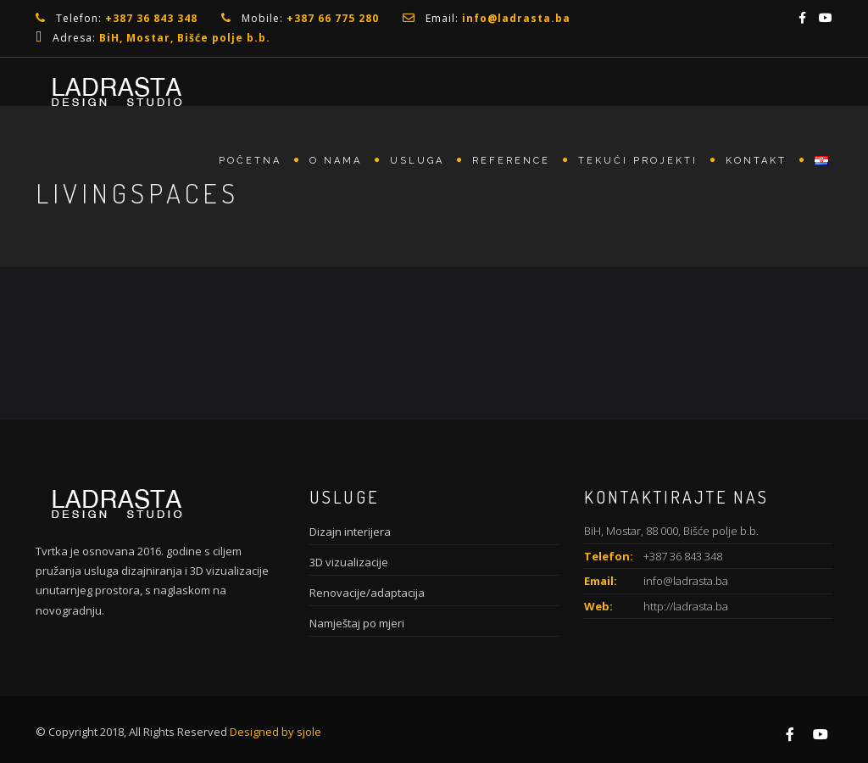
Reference (511, 160)
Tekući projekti (638, 160)
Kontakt (756, 160)
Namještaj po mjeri (356, 623)
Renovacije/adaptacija (367, 592)
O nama (335, 160)
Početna (250, 160)
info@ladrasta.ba (685, 580)
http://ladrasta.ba (685, 606)
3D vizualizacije (348, 562)
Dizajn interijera (350, 531)
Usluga (417, 160)
